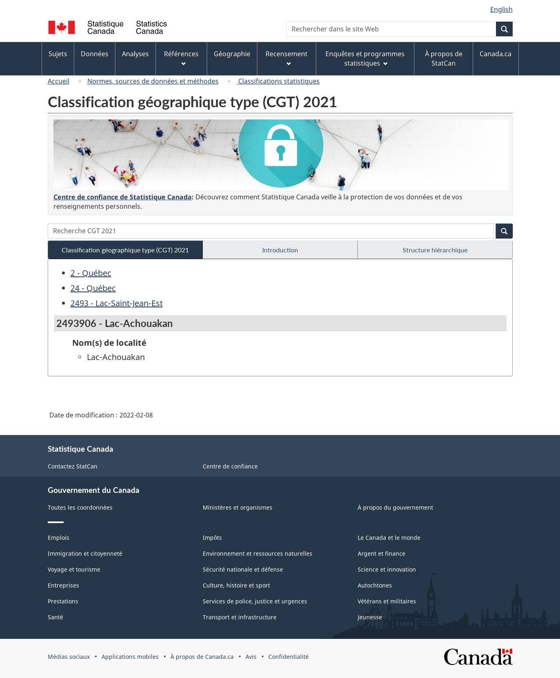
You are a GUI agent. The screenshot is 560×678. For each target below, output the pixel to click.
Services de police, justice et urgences (255, 601)
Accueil (58, 81)
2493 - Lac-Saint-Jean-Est (117, 303)
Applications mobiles (130, 656)
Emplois (58, 537)
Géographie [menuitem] (232, 53)
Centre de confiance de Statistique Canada (122, 196)
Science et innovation (387, 569)
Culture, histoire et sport (236, 585)
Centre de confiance (230, 466)
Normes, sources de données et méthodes (153, 81)
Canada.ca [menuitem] (495, 53)
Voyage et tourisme (74, 569)
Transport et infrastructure (240, 617)
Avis (251, 656)
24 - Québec (93, 288)
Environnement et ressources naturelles (257, 553)
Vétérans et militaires (387, 601)
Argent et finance (381, 553)
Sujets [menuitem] (58, 53)
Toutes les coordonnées (80, 507)
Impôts (212, 537)
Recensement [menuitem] (287, 57)
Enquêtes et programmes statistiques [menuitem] (365, 58)
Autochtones (375, 585)
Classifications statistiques (278, 81)
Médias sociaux (69, 656)
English (501, 9)
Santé (55, 617)
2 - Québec (91, 272)
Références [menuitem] (181, 57)
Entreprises (63, 585)
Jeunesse (370, 617)
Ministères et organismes (237, 507)
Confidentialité (288, 656)
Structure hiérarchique (435, 250)
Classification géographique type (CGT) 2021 (125, 250)
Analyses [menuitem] (135, 53)
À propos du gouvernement (395, 507)
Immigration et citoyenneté (85, 553)
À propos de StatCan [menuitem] (444, 58)
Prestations (63, 601)
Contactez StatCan (72, 466)
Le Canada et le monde (389, 537)
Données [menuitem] (94, 53)
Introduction (280, 250)
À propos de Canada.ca (202, 656)
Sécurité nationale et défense (243, 569)
